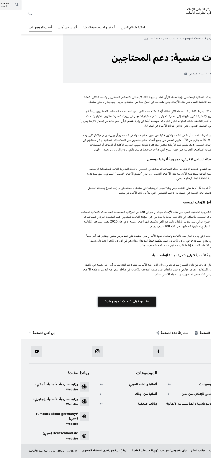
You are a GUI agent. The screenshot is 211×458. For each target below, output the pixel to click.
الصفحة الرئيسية (192, 38)
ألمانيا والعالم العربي (112, 27)
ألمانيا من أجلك (45, 27)
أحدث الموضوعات (18, 27)
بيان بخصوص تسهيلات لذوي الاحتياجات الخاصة (138, 450)
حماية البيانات (196, 450)
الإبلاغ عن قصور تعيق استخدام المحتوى (83, 450)
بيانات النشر (176, 450)
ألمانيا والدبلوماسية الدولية (77, 27)
